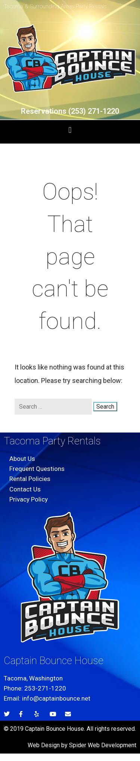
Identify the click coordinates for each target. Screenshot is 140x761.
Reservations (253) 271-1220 (70, 111)
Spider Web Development (102, 745)
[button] (70, 130)
